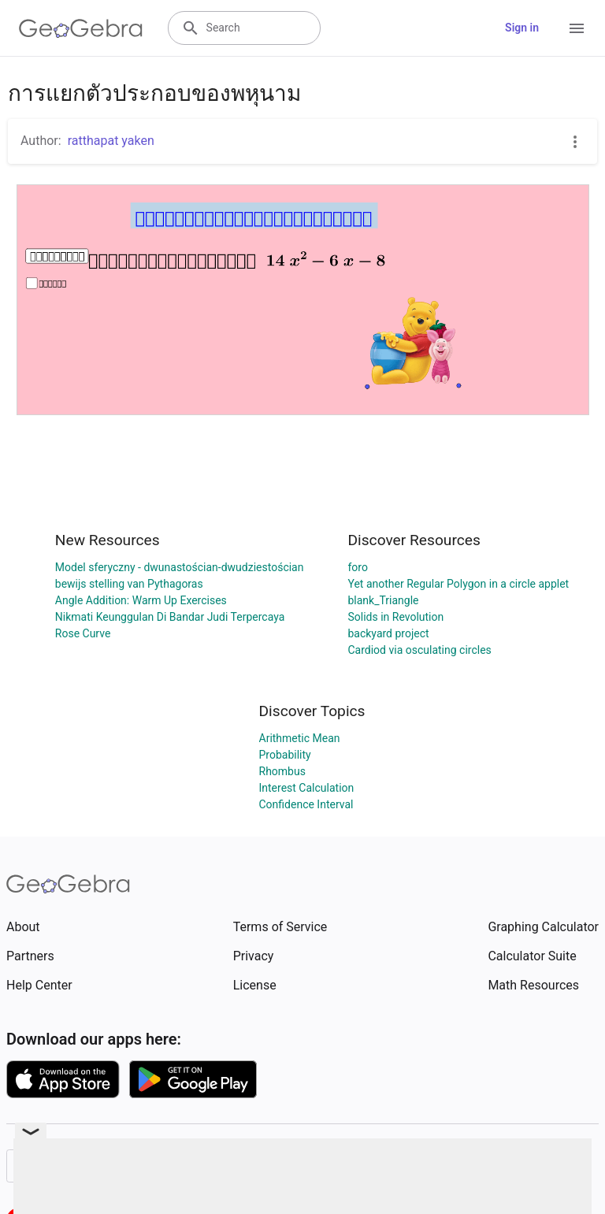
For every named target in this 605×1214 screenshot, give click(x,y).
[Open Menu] (576, 28)
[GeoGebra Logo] (81, 28)
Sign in (522, 27)
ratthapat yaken (111, 140)
